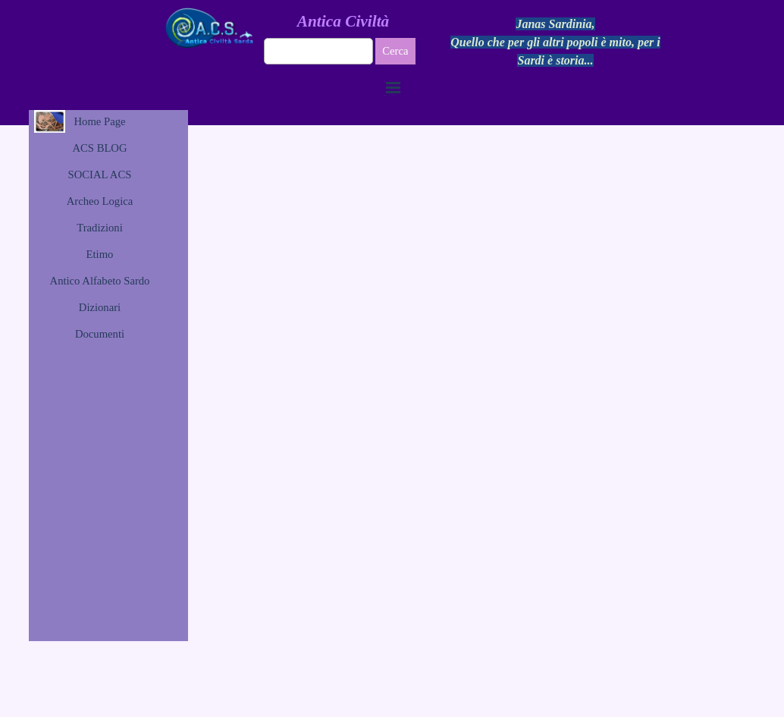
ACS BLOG (99, 148)
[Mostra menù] (393, 87)
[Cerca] (319, 51)
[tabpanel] (556, 42)
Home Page (100, 121)
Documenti (99, 334)
